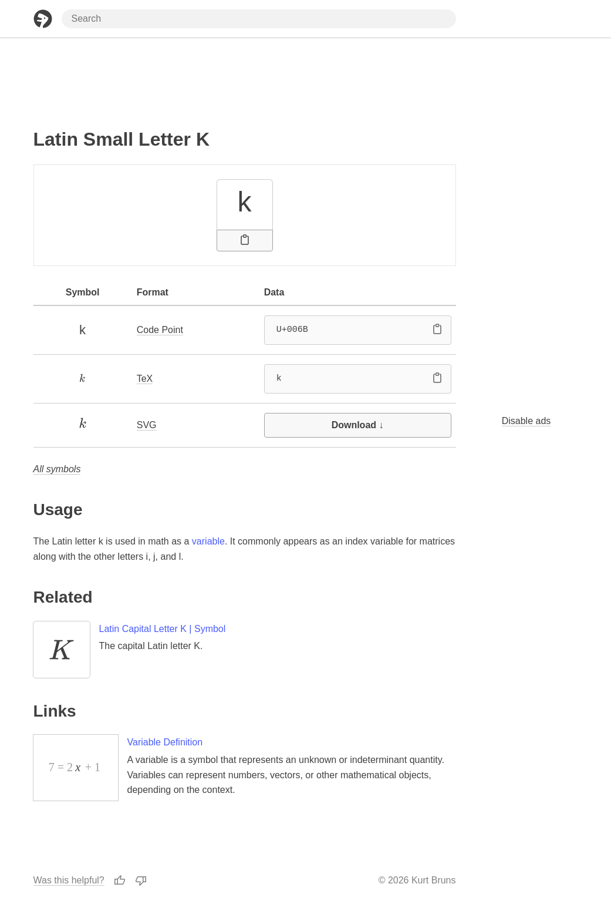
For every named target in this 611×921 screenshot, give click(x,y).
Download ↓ (358, 425)
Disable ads (526, 421)
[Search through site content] (259, 18)
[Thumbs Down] (140, 880)
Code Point (160, 330)
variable (208, 541)
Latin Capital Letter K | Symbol (162, 629)
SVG (147, 425)
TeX (145, 379)
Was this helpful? (68, 880)
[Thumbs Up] (119, 880)
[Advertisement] (244, 78)
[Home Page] (42, 18)
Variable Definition (165, 742)
